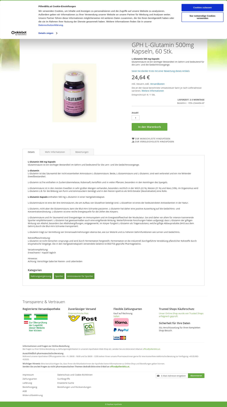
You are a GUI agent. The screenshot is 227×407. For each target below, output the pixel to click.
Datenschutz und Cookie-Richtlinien (75, 374)
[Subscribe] (196, 375)
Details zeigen (45, 32)
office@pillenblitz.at (151, 349)
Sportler (59, 276)
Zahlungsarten (30, 378)
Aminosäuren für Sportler (80, 276)
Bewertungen (82, 152)
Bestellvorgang (30, 387)
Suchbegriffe (63, 378)
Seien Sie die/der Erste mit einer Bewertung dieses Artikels (161, 71)
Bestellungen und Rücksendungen (74, 387)
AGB (25, 391)
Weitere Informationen (153, 90)
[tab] (31, 152)
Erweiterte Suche (65, 383)
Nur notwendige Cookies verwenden (202, 16)
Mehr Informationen (55, 152)
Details (31, 152)
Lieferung (27, 383)
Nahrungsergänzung (41, 276)
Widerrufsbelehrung (33, 395)
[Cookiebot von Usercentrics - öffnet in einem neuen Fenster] (19, 33)
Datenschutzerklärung (50, 24)
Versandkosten (157, 83)
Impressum (28, 374)
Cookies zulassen (202, 7)
